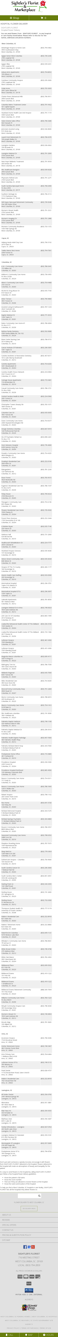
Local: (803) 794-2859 (29, 1265)
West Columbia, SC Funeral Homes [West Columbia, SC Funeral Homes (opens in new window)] (15, 1317)
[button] (29, 1290)
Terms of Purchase (29, 1328)
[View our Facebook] (25, 1248)
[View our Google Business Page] (29, 1248)
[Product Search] (29, 1195)
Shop (14, 18)
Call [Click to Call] (9, 1334)
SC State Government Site (42, 1320)
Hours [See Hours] (48, 1334)
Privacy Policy (13, 1328)
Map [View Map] (29, 1334)
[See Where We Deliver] (29, 1208)
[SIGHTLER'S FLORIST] (29, 12)
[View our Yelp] (33, 1248)
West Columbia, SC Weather (17, 1320)
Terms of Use (45, 1328)
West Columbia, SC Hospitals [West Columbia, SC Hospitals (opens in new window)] (44, 1317)
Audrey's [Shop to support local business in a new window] (29, 1299)
